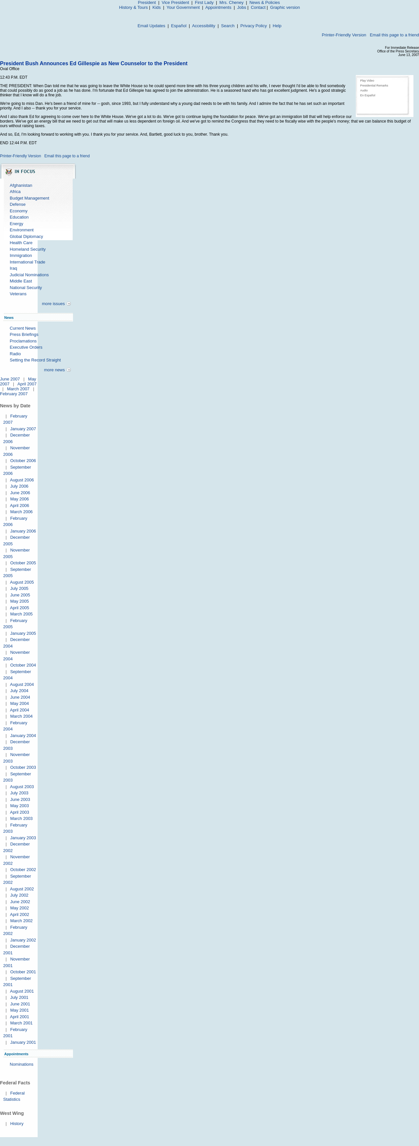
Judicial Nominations (29, 274)
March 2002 (21, 920)
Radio (15, 353)
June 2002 (20, 901)
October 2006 (23, 460)
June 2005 (20, 594)
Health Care (21, 242)
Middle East (21, 281)
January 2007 (23, 428)
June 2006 (20, 492)
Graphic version (285, 7)
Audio (364, 90)
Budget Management (29, 198)
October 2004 (23, 665)
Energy (16, 223)
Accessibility (203, 25)
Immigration (21, 255)
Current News (23, 328)
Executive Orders (26, 347)
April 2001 (19, 1016)
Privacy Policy (253, 25)
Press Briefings (24, 334)
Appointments (218, 7)
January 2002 (23, 940)
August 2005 (22, 582)
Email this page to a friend (394, 34)
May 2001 (19, 1010)
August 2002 (22, 888)
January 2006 (23, 531)
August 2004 (22, 684)
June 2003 (20, 799)
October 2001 (23, 971)
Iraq (13, 268)
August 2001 (22, 991)
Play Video (367, 80)
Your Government (183, 7)
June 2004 (20, 697)
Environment (22, 229)
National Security (26, 287)
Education (19, 217)
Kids (157, 7)
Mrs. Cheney (231, 2)
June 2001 (20, 1003)
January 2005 (23, 633)
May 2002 (19, 907)
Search (227, 25)
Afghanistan (21, 185)
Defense (18, 204)
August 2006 (22, 479)
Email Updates (151, 25)
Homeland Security (28, 249)
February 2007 (14, 393)
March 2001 (21, 1022)
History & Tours (133, 7)
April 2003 (19, 812)
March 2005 (21, 614)
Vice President (175, 2)
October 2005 (23, 562)
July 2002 (19, 895)
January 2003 (23, 837)
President (147, 2)
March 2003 (21, 818)
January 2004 (23, 735)
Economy (18, 210)
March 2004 (21, 716)
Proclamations (23, 341)
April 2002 (19, 914)
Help (277, 25)
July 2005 (19, 588)
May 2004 (19, 703)
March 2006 (21, 511)
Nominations (21, 1064)
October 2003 (23, 767)
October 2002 (23, 869)
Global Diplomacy (26, 236)
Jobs (241, 7)
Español (179, 25)
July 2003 (19, 792)
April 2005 (19, 607)
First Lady (204, 2)
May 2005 (19, 601)
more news (54, 369)
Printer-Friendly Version (344, 34)
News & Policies (264, 2)
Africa (15, 191)
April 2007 (27, 383)
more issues (53, 303)
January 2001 (23, 1042)
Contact (258, 7)
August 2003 (22, 786)
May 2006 (19, 498)
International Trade (27, 262)
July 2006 (19, 486)
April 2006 (19, 505)
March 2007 (18, 388)
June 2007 (10, 379)
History (16, 1123)
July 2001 (19, 997)
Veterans (18, 293)
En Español (367, 95)
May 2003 (19, 805)
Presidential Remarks (374, 85)
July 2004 (19, 690)
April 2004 (19, 710)
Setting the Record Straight (35, 360)
